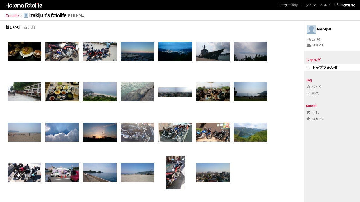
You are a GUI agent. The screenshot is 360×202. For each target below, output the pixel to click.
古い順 (29, 27)
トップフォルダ (322, 67)
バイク (314, 87)
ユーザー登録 (288, 5)
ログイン (309, 5)
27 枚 (313, 39)
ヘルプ (325, 5)
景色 (313, 93)
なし (313, 113)
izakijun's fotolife (47, 15)
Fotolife (12, 15)
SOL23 (315, 45)
